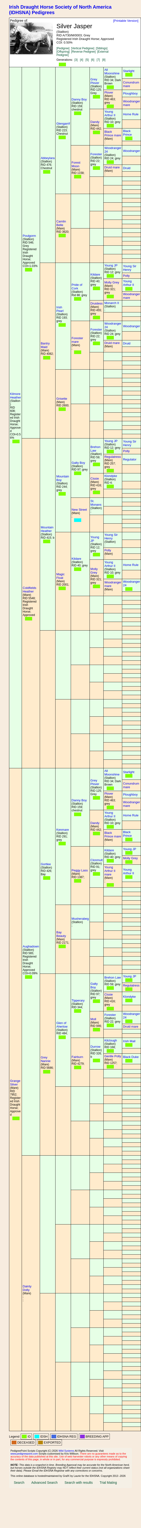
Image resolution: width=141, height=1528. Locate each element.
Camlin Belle (61, 223)
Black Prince (127, 132)
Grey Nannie (45, 1059)
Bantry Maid (45, 345)
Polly (126, 275)
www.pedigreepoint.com (24, 1453)
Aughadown (31, 946)
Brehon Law (96, 448)
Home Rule (130, 114)
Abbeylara (48, 158)
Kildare (95, 274)
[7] (98, 59)
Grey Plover (95, 81)
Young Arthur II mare (109, 870)
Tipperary (78, 1000)
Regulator (129, 459)
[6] (92, 59)
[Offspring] (63, 51)
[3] (75, 59)
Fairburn (77, 1057)
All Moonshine (112, 71)
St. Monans (96, 502)
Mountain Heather (47, 529)
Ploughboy (130, 93)
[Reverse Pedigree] (83, 51)
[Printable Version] (125, 20)
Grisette (61, 398)
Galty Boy (78, 463)
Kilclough (110, 1040)
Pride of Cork (77, 286)
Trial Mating (108, 1482)
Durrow (96, 1046)
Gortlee (46, 864)
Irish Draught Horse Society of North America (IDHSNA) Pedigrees (60, 9)
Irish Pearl (59, 309)
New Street (79, 509)
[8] (103, 59)
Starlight (128, 71)
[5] (87, 59)
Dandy (95, 122)
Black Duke (131, 1057)
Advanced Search (44, 1482)
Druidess (97, 303)
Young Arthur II (109, 113)
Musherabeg (80, 918)
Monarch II (111, 303)
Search (19, 1482)
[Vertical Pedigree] (82, 48)
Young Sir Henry (129, 267)
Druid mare (112, 167)
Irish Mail (129, 1041)
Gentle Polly (112, 1056)
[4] (81, 59)
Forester (96, 154)
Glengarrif (63, 123)
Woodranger (131, 151)
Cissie (95, 478)
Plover (108, 92)
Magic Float (60, 576)
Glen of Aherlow (61, 1024)
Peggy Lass (80, 870)
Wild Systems (66, 1450)
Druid (126, 168)
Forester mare (77, 339)
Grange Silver (15, 1082)
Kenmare (62, 829)
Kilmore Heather (15, 395)
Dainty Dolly (27, 1288)
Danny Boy (79, 99)
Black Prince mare (112, 133)
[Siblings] (101, 48)
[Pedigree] (63, 48)
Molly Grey (111, 282)
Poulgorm (29, 236)
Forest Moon (76, 164)
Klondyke (110, 476)
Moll (93, 1019)
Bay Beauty (61, 934)
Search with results (79, 1482)
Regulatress (112, 457)
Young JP (110, 265)
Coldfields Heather (29, 589)
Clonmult (97, 860)
